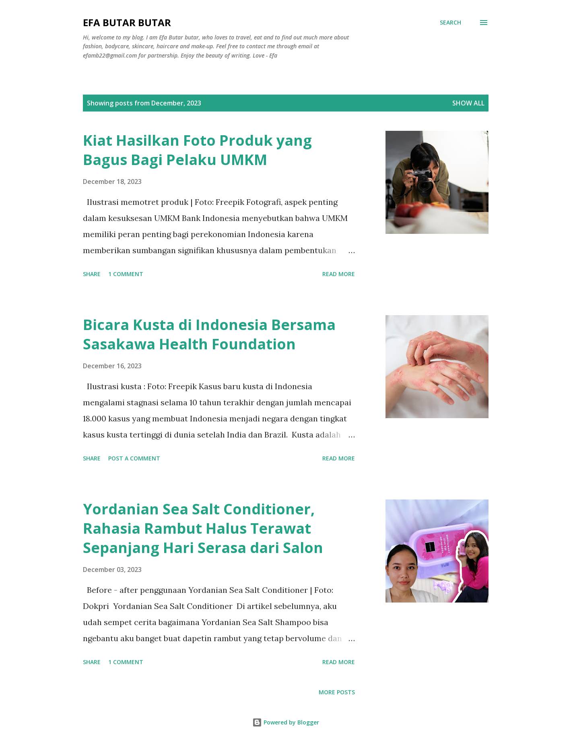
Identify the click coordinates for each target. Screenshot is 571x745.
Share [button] (92, 274)
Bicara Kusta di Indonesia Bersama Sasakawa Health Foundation (209, 334)
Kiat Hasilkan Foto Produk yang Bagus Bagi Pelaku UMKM (197, 149)
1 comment (125, 274)
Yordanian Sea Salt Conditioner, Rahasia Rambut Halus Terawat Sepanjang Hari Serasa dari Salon (203, 528)
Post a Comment (134, 458)
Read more (338, 274)
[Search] (450, 22)
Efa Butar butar (127, 22)
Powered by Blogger (285, 722)
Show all (468, 103)
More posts (337, 692)
